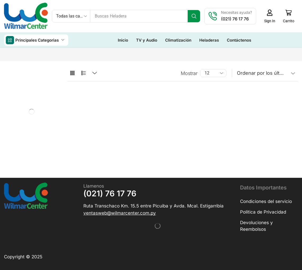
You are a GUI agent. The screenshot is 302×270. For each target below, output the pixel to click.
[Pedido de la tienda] (265, 73)
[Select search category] (71, 16)
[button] (269, 16)
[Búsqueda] (194, 16)
